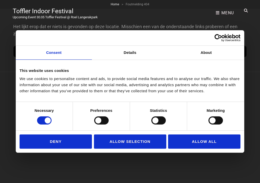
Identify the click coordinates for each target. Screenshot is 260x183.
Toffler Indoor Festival (47, 9)
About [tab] (206, 52)
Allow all (204, 141)
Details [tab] (130, 52)
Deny (56, 141)
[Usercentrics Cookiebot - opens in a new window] (218, 38)
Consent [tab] (54, 52)
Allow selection (130, 141)
